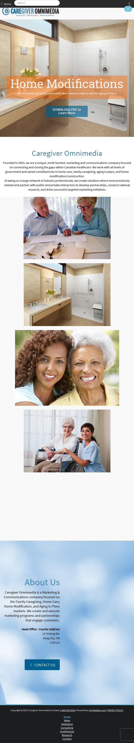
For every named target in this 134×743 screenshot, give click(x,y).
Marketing (67, 724)
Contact (67, 738)
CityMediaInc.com (97, 710)
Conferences (67, 731)
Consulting (67, 727)
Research (67, 735)
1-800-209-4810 (67, 710)
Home (67, 716)
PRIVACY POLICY (115, 710)
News (67, 720)
